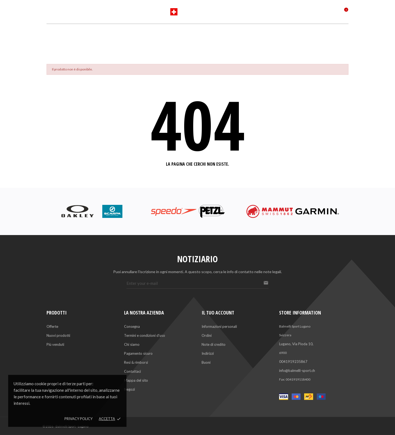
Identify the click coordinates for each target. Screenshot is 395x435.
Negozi (129, 389)
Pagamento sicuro (138, 353)
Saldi (244, 33)
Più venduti (55, 344)
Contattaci (132, 371)
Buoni (206, 362)
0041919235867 (293, 361)
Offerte (52, 326)
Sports (152, 33)
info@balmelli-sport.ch (297, 370)
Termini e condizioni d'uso (144, 335)
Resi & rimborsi (136, 362)
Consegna (132, 326)
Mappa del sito (136, 380)
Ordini (207, 335)
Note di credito (214, 344)
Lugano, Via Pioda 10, (296, 344)
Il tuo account (218, 312)
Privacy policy (78, 419)
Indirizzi (208, 353)
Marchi (183, 33)
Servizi (215, 33)
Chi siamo (132, 344)
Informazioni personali (219, 326)
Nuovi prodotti (58, 335)
